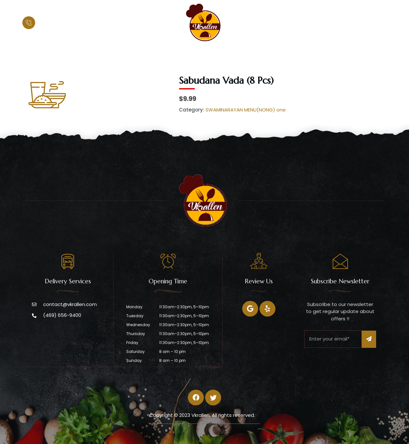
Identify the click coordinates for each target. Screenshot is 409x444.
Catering (236, 53)
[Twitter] (267, 309)
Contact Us (274, 53)
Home (142, 53)
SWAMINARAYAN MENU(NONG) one (245, 109)
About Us (174, 53)
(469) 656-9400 (60, 23)
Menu (205, 53)
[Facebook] (250, 309)
